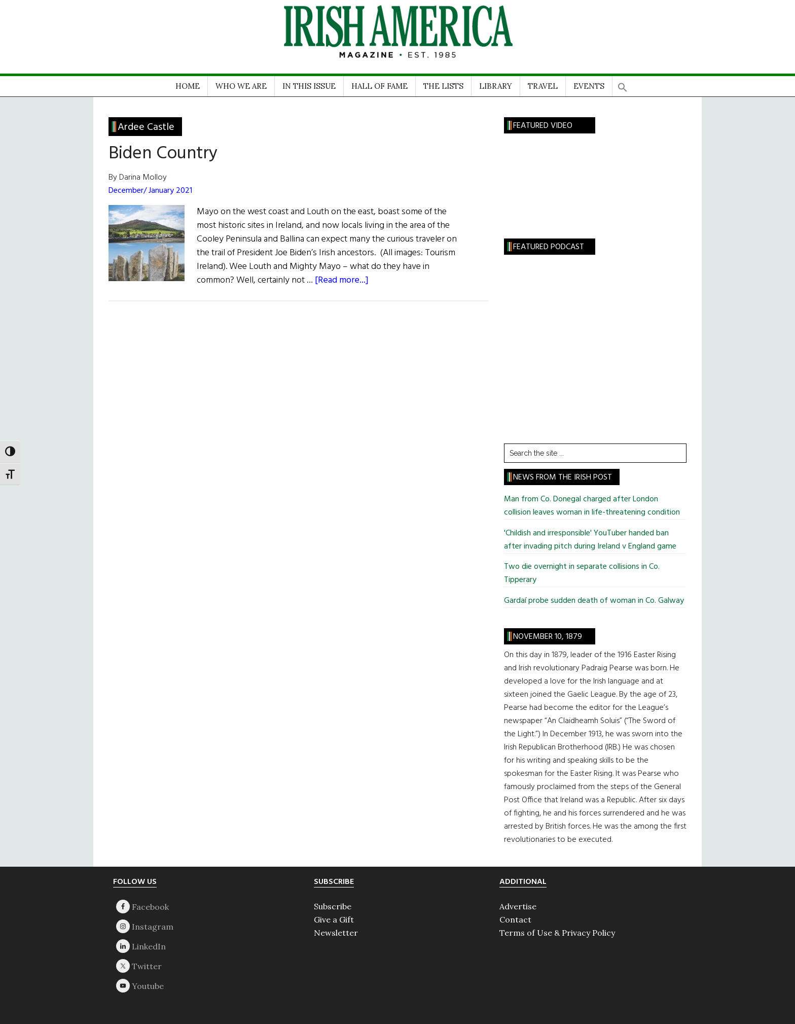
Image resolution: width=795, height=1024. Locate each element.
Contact (515, 919)
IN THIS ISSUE (309, 86)
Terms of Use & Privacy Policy (557, 933)
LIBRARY (495, 86)
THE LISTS (443, 86)
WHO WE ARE (241, 86)
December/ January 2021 (150, 190)
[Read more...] (342, 280)
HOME (187, 86)
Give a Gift (334, 919)
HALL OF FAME (379, 86)
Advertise (517, 906)
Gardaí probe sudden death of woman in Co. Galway (594, 600)
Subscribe (332, 906)
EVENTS (588, 86)
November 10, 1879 (547, 636)
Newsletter (336, 933)
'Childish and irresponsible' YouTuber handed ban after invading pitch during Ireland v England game (590, 540)
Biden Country (163, 154)
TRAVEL (543, 86)
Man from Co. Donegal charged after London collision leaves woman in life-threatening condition (592, 506)
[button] (623, 84)
